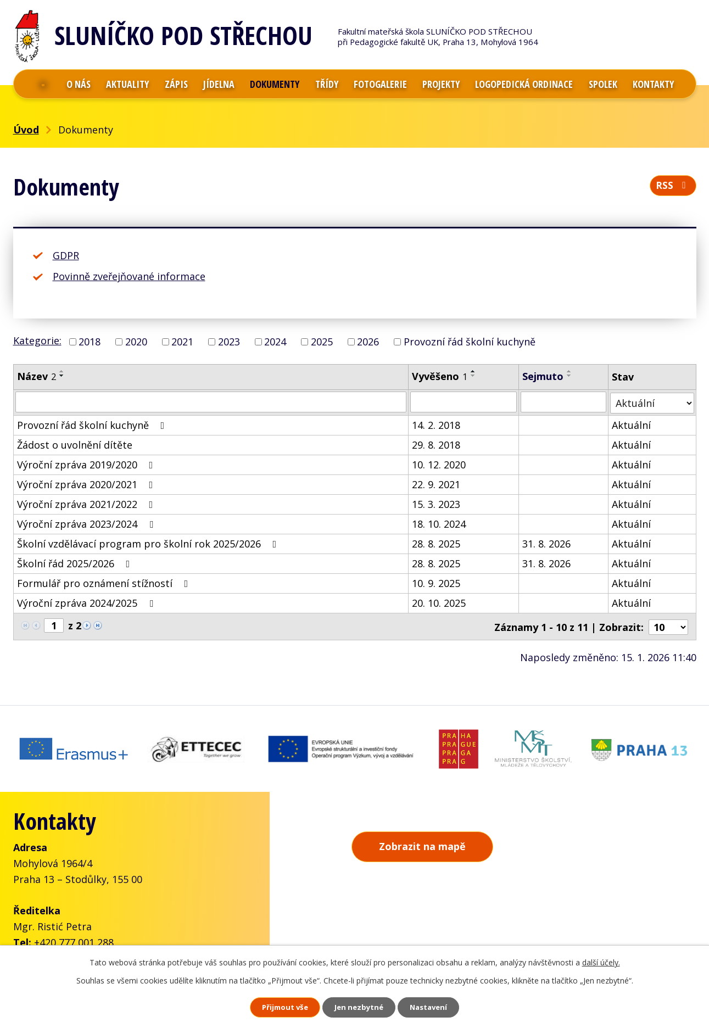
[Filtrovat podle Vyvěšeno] (463, 402)
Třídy (326, 84)
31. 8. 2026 (546, 542)
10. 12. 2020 (439, 463)
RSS (672, 187)
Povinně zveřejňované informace (129, 276)
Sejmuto (542, 376)
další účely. (601, 960)
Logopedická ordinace (524, 84)
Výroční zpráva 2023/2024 (87, 522)
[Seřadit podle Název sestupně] (62, 375)
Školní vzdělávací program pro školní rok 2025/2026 (149, 542)
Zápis (176, 84)
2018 (90, 341)
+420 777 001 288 (74, 935)
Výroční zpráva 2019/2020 (87, 463)
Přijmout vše (274, 1006)
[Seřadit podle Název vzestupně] (62, 371)
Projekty (441, 84)
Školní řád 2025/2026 (76, 562)
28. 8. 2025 (436, 542)
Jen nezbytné (359, 1006)
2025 (322, 341)
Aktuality (127, 84)
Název (36, 376)
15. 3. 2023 (436, 503)
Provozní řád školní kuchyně (469, 341)
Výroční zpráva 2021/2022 (87, 503)
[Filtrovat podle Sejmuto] (563, 402)
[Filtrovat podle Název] (211, 402)
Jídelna (219, 84)
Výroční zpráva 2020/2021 (87, 483)
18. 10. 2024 (439, 522)
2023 (229, 341)
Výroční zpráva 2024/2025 (87, 601)
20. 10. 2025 (439, 601)
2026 (368, 341)
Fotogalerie (380, 84)
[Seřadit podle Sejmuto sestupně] (569, 375)
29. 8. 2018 (436, 443)
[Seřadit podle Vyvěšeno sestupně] (473, 375)
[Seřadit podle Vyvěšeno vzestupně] (473, 371)
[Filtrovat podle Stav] (652, 402)
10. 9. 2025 (436, 582)
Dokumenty (274, 84)
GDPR (66, 255)
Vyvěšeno (439, 376)
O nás (78, 84)
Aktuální (631, 424)
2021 (182, 341)
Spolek (603, 84)
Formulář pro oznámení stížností (105, 582)
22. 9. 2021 (436, 483)
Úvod (43, 84)
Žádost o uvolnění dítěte (74, 443)
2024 (275, 341)
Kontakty (653, 84)
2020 (136, 341)
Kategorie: (37, 340)
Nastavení (439, 1006)
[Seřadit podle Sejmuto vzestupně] (569, 371)
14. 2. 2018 (436, 424)
